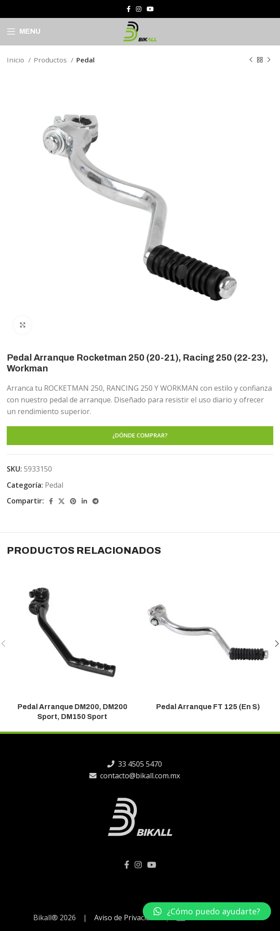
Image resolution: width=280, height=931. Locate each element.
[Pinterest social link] (73, 501)
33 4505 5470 (127, 764)
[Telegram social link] (95, 501)
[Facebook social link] (128, 9)
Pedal (85, 59)
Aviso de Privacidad (126, 917)
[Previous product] (250, 59)
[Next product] (268, 59)
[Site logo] (140, 30)
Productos (51, 59)
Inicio (16, 59)
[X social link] (61, 501)
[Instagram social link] (138, 9)
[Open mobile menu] (23, 31)
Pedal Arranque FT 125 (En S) (208, 706)
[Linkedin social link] (84, 501)
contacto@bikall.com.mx (127, 776)
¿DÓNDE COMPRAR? (140, 435)
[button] (207, 911)
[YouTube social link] (150, 9)
